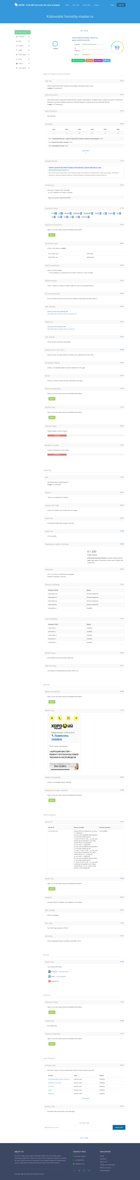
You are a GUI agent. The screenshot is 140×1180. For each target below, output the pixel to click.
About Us (103, 1162)
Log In (112, 5)
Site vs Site (75, 5)
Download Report (78, 60)
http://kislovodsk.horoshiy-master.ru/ (59, 1079)
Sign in (52, 235)
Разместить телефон (54, 1083)
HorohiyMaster (61, 976)
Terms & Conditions (107, 1165)
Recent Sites (86, 5)
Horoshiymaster (64, 971)
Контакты (51, 1086)
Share (107, 60)
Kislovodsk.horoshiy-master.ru (85, 38)
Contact (96, 5)
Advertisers (105, 1170)
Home (67, 5)
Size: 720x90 (84, 30)
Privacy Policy (105, 1168)
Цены (50, 1090)
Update (89, 60)
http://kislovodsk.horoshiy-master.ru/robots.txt (61, 329)
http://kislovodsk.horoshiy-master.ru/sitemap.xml (61, 314)
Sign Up (121, 5)
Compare (98, 60)
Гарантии (51, 1093)
